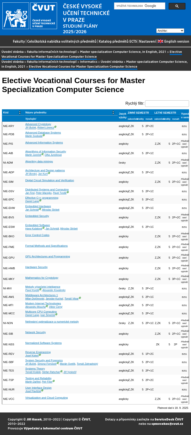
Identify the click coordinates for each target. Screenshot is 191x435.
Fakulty (19, 41)
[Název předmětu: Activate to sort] (71, 113)
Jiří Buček (30, 128)
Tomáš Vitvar (72, 298)
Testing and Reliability (38, 378)
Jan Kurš (43, 174)
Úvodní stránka (12, 51)
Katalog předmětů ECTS (118, 41)
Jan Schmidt (32, 209)
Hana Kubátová (33, 228)
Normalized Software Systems (43, 342)
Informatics (88, 61)
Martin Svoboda (33, 136)
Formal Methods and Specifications (46, 245)
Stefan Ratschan (51, 372)
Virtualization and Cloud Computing (46, 397)
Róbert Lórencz (45, 128)
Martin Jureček (33, 155)
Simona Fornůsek (47, 364)
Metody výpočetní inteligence (42, 286)
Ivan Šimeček (47, 315)
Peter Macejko (43, 193)
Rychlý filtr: (134, 103)
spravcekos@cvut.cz (167, 423)
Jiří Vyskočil (69, 372)
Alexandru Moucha (35, 307)
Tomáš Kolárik (33, 372)
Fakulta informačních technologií (52, 51)
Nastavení (147, 41)
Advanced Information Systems (44, 142)
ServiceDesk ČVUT (169, 419)
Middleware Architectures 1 (41, 295)
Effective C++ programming (41, 197)
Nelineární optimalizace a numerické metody (52, 321)
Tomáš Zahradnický (87, 364)
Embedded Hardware (38, 206)
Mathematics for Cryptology (41, 277)
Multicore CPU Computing (41, 311)
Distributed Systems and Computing (46, 189)
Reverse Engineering (37, 352)
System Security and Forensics (44, 360)
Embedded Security (37, 215)
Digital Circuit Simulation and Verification (49, 180)
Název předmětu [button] (35, 112)
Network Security (35, 332)
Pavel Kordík (32, 290)
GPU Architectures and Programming (47, 256)
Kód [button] (5, 112)
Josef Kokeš (32, 355)
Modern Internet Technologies (43, 303)
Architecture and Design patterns (45, 170)
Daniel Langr (32, 201)
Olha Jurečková (53, 155)
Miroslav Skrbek (50, 209)
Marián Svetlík (67, 364)
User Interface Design (38, 387)
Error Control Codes (37, 235)
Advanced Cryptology (38, 124)
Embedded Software (37, 225)
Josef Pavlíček (33, 391)
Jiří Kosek (34, 419)
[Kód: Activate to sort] (13, 113)
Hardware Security (36, 267)
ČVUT (86, 419)
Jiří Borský (31, 174)
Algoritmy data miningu (39, 161)
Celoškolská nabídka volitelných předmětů (62, 41)
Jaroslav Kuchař (54, 298)
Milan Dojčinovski (34, 298)
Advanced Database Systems (43, 132)
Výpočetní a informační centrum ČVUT (53, 428)
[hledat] (139, 6)
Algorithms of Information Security (45, 151)
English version (173, 41)
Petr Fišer (47, 381)
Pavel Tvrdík (59, 193)
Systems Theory (35, 368)
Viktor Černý (55, 307)
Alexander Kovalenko (54, 290)
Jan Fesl (29, 193)
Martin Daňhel (33, 381)
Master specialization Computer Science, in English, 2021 (123, 51)
